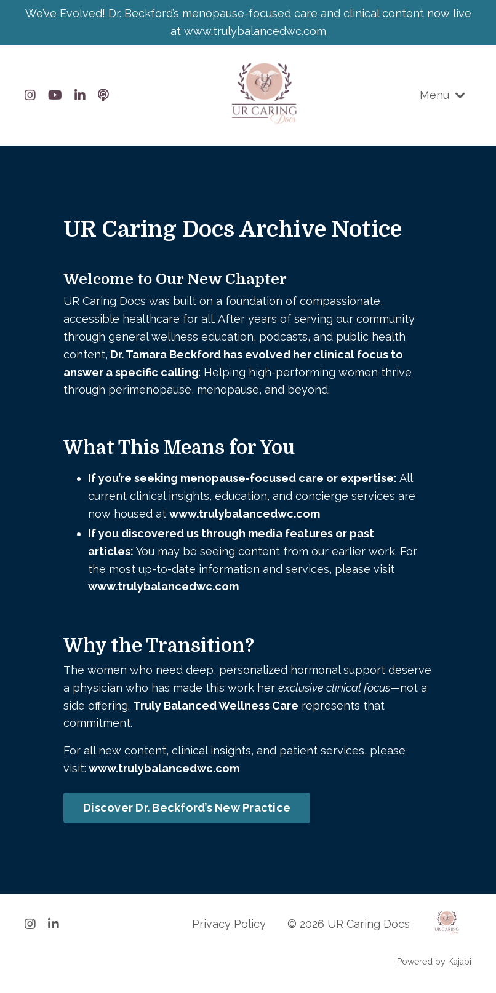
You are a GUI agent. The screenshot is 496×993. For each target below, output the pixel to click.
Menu (442, 95)
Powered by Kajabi (434, 962)
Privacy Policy (229, 923)
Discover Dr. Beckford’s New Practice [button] (186, 807)
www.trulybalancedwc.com (244, 513)
